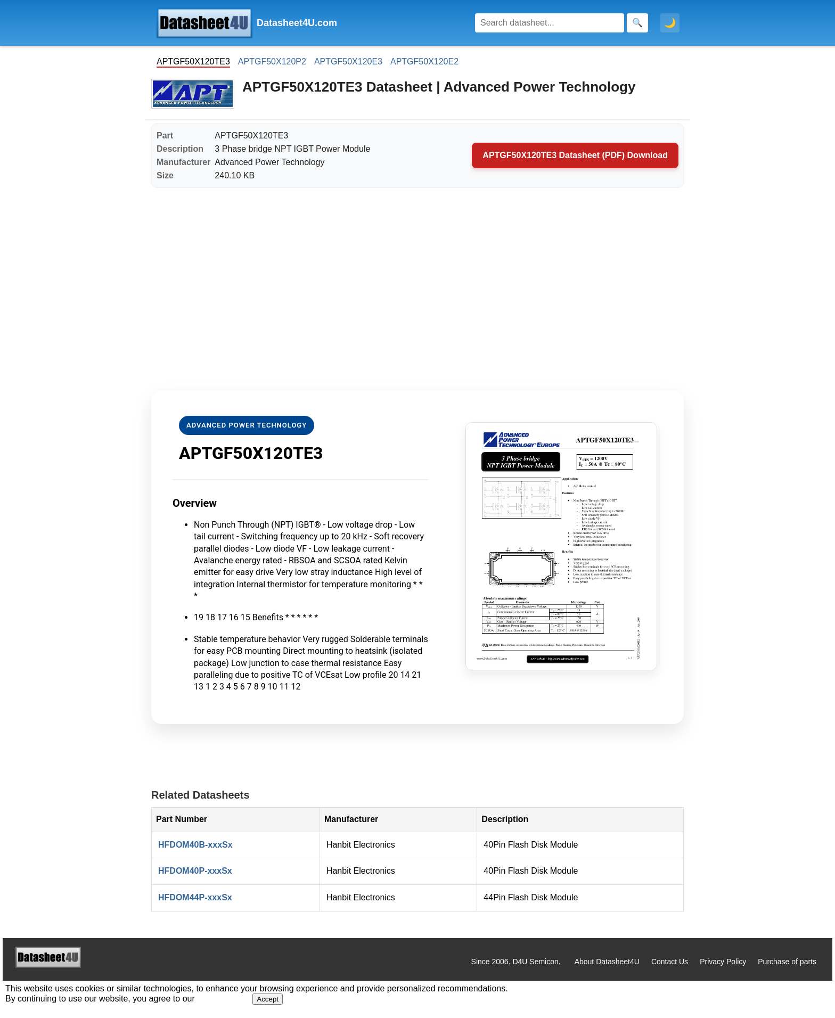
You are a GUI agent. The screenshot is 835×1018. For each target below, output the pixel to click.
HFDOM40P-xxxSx (195, 870)
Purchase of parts (787, 961)
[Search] (549, 22)
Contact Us (669, 961)
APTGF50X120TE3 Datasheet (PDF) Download (575, 155)
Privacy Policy (723, 961)
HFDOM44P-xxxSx (195, 897)
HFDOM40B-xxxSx (195, 844)
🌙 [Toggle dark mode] (670, 23)
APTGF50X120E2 (424, 61)
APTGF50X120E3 (348, 61)
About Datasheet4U (607, 961)
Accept (268, 999)
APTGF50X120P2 (272, 61)
